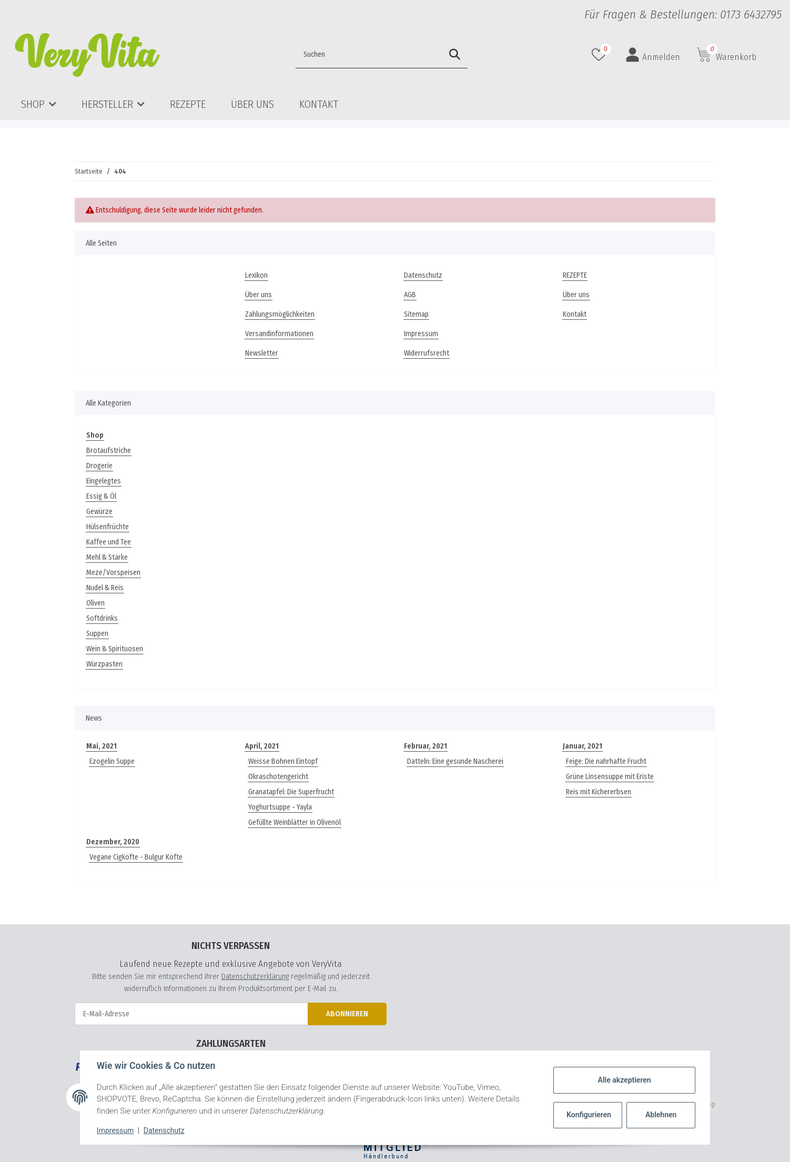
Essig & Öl (101, 496)
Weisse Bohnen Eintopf (283, 761)
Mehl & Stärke (107, 557)
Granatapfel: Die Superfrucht (291, 791)
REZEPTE (188, 104)
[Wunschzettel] (600, 55)
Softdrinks (102, 618)
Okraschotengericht (278, 776)
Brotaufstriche (108, 450)
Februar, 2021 (425, 746)
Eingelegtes (103, 481)
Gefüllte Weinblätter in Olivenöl (294, 822)
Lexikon (256, 275)
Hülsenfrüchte (107, 526)
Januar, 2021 (582, 746)
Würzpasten (104, 664)
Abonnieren (347, 1013)
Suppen (97, 633)
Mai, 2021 (101, 746)
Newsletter (261, 353)
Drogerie (99, 465)
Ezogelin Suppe (112, 761)
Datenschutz (423, 275)
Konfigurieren (588, 1114)
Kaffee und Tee (108, 542)
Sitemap (416, 314)
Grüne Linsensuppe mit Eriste (610, 776)
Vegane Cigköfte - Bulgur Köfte (136, 857)
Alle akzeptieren (624, 1080)
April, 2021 (262, 746)
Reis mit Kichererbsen (598, 791)
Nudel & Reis (105, 587)
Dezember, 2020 (112, 841)
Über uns (252, 104)
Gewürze (99, 511)
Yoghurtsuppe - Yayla (280, 807)
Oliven (95, 603)
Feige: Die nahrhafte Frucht (606, 761)
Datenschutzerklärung (255, 976)
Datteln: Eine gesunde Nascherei (455, 761)
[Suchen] (347, 55)
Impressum (421, 333)
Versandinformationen (279, 333)
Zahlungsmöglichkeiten (280, 314)
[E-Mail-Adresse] (191, 1014)
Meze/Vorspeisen (113, 572)
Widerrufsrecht (426, 353)
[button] (652, 55)
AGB (410, 294)
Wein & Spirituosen (114, 648)
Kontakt (318, 104)
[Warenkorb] (726, 55)
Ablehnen (660, 1114)
